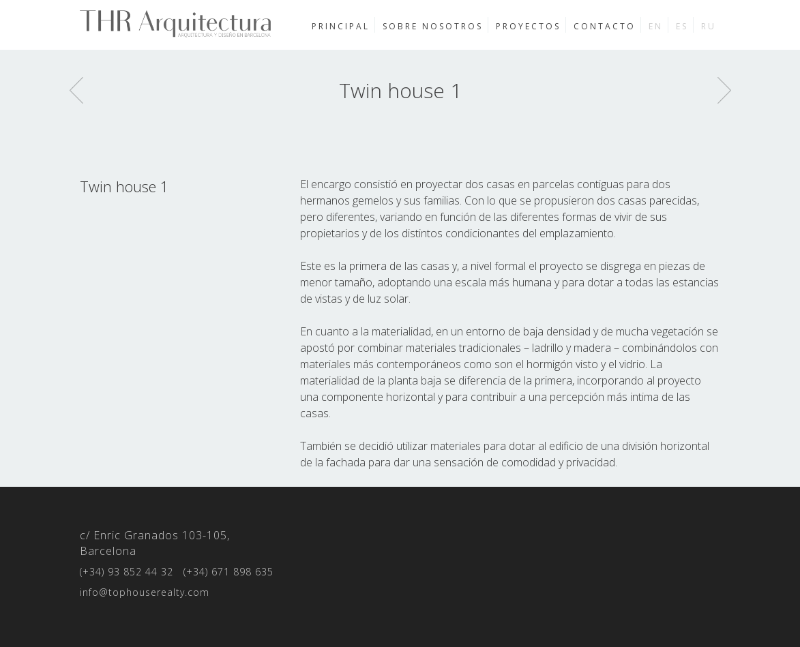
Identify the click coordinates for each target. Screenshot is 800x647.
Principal (341, 26)
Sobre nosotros (433, 26)
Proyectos (528, 26)
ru (708, 26)
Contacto (605, 26)
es (682, 26)
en (656, 26)
